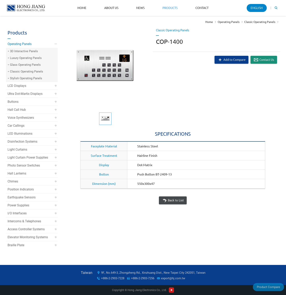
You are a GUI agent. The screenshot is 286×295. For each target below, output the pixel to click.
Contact (202, 8)
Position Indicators (21, 189)
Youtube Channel (171, 290)
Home (81, 8)
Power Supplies (18, 205)
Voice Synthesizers (21, 118)
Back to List (176, 200)
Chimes (13, 181)
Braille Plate (16, 245)
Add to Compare (234, 59)
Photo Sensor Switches (24, 165)
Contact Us (266, 59)
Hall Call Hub (17, 110)
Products (170, 8)
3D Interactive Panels (24, 51)
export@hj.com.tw (173, 278)
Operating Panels (229, 22)
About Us (111, 8)
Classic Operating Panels (259, 22)
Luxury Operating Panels (26, 58)
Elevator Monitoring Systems (28, 237)
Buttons (13, 102)
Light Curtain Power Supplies (28, 157)
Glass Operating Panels (25, 65)
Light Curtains (17, 149)
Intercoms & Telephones (24, 221)
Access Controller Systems (26, 229)
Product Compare (268, 287)
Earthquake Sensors (22, 197)
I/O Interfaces (17, 213)
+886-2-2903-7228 (112, 278)
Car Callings (16, 125)
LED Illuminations (20, 133)
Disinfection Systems (22, 141)
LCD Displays (17, 86)
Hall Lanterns (17, 173)
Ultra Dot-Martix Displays (25, 94)
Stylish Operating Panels (26, 78)
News (140, 8)
